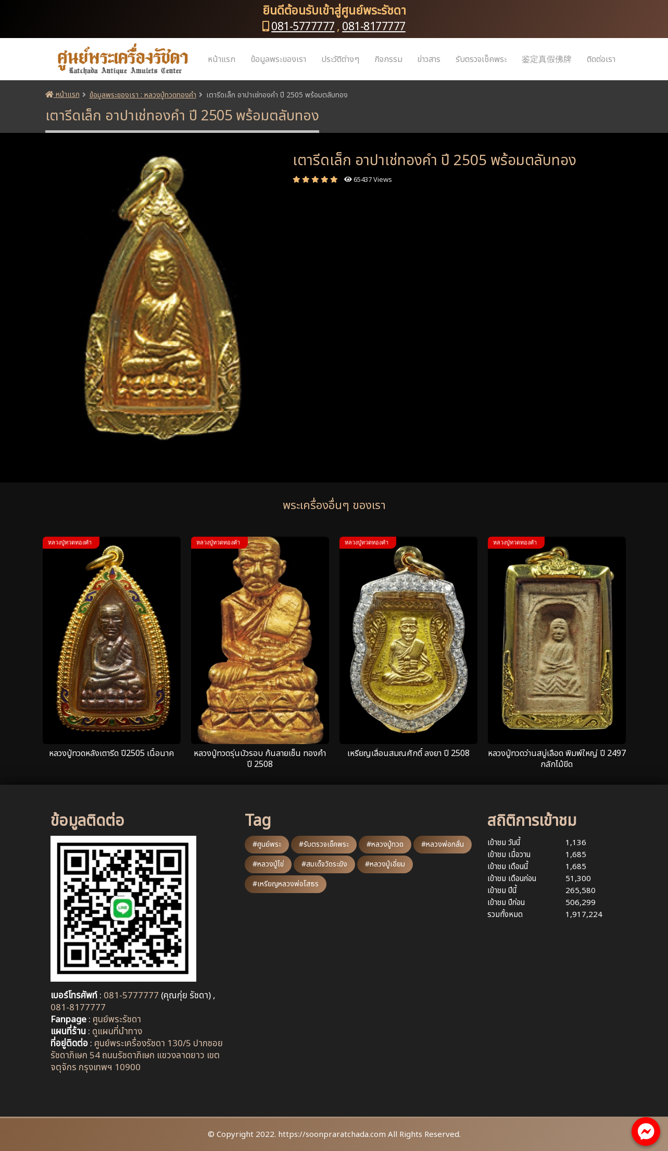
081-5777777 (303, 27)
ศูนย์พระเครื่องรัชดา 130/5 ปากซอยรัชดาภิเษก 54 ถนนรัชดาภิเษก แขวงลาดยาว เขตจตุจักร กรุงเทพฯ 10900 (137, 1055)
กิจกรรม (388, 59)
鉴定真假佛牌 (547, 59)
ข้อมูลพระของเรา (278, 59)
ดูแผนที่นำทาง (117, 1031)
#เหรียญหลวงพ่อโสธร (286, 883)
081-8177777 (374, 27)
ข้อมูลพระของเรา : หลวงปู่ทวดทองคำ (143, 95)
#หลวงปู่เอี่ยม (385, 864)
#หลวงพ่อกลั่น (442, 844)
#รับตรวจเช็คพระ (324, 844)
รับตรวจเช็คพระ (481, 59)
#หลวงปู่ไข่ (268, 864)
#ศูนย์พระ (267, 844)
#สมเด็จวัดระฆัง (324, 864)
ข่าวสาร (428, 59)
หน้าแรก (221, 59)
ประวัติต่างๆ (340, 59)
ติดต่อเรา (601, 59)
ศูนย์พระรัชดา (117, 1019)
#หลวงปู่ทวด (385, 844)
